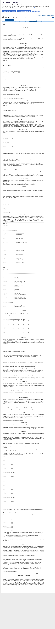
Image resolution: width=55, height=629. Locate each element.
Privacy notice (32, 625)
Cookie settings (36, 11)
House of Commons (6, 21)
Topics (47, 21)
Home (4, 20)
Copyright (28, 625)
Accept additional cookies (9, 11)
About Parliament (25, 20)
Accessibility (39, 15)
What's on (16, 21)
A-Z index (3, 625)
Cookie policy (36, 625)
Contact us (52, 15)
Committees (27, 21)
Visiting (35, 20)
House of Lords (12, 21)
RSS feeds (48, 15)
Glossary (7, 625)
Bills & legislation (21, 21)
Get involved (31, 20)
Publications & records (33, 21)
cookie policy (32, 7)
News (44, 21)
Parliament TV (40, 21)
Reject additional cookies (24, 11)
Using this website (24, 625)
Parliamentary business (10, 20)
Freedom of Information (15, 625)
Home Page (42, 22)
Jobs (20, 625)
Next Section (4, 623)
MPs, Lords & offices (17, 20)
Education (39, 20)
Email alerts (44, 15)
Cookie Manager (40, 625)
